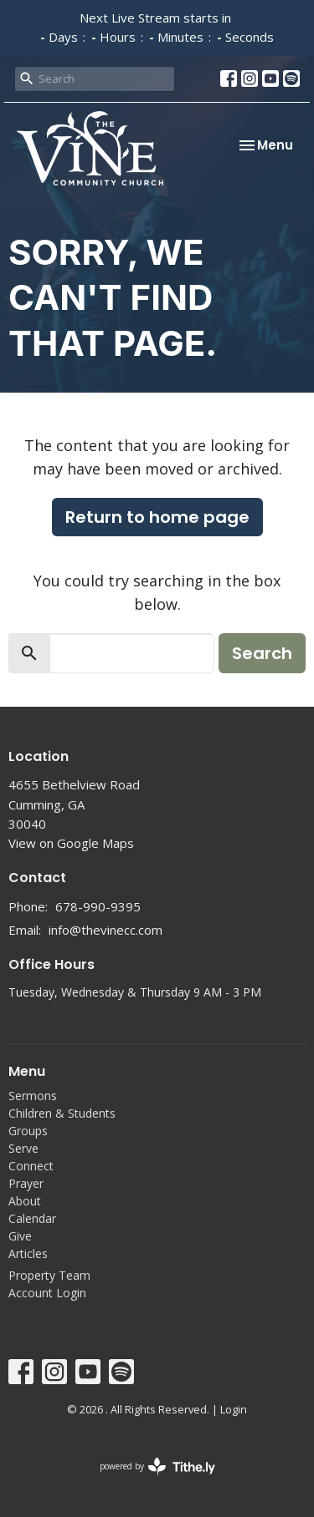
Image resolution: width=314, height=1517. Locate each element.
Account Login (47, 1293)
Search (262, 653)
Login (233, 1409)
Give (20, 1236)
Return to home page (157, 517)
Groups (28, 1131)
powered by (157, 1466)
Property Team (49, 1275)
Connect (31, 1166)
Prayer (26, 1183)
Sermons (32, 1096)
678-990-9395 (98, 906)
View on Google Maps (71, 843)
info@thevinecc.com (105, 929)
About (24, 1201)
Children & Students (62, 1113)
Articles (28, 1253)
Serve (23, 1148)
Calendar (32, 1218)
